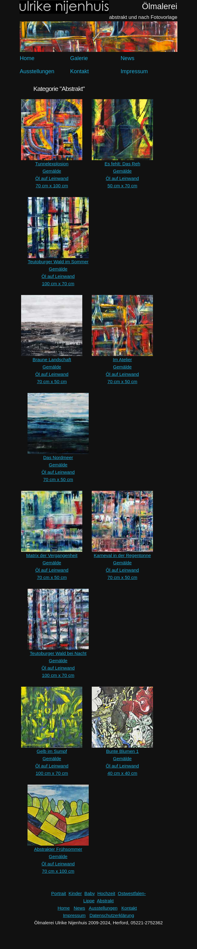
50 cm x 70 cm (122, 185)
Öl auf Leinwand (51, 178)
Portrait (58, 893)
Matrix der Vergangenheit (52, 555)
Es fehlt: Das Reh (122, 163)
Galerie (79, 58)
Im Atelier (122, 359)
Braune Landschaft (51, 359)
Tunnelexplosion (52, 163)
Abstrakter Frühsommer (58, 849)
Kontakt (79, 71)
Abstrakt (105, 900)
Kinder (75, 893)
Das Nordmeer (58, 457)
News (127, 58)
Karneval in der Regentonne (122, 555)
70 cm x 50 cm (52, 381)
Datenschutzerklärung (111, 915)
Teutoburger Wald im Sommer (58, 261)
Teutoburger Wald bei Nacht (58, 653)
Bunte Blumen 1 (122, 751)
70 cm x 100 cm (51, 185)
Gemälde (52, 171)
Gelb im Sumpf (52, 751)
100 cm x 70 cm (58, 283)
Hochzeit (106, 893)
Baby (89, 893)
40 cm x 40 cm (122, 773)
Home (27, 58)
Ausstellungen (37, 71)
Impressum (134, 71)
